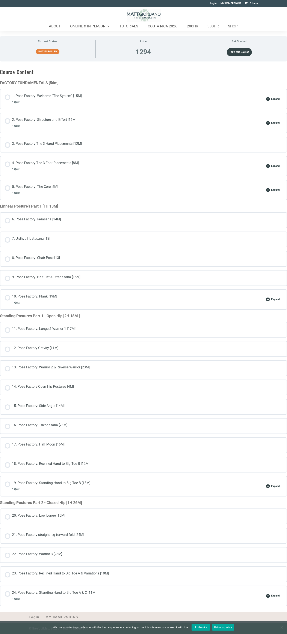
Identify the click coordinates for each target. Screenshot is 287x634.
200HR (192, 26)
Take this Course (239, 52)
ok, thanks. (201, 627)
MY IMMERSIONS (231, 3)
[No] (281, 627)
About (55, 26)
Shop (233, 26)
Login (213, 3)
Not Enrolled (47, 51)
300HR (213, 26)
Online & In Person (88, 26)
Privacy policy (223, 627)
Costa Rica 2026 (162, 26)
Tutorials (128, 26)
